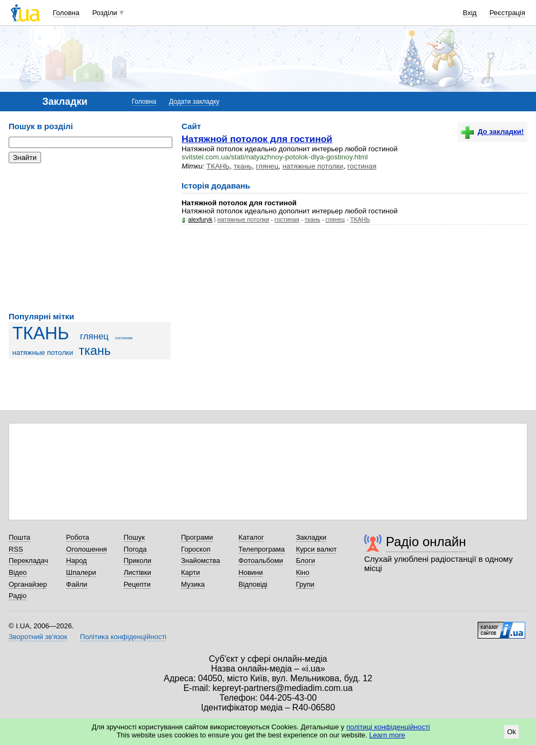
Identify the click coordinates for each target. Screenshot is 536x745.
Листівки (137, 572)
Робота (77, 537)
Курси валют (316, 549)
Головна (66, 13)
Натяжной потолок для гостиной (257, 138)
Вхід (470, 13)
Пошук (134, 537)
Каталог (251, 537)
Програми (197, 537)
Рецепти (137, 584)
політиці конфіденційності (388, 727)
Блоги (305, 560)
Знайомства (200, 560)
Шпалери (81, 572)
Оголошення (86, 549)
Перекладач (28, 560)
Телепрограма (261, 549)
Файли (76, 584)
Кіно (303, 572)
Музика (193, 584)
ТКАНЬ (40, 333)
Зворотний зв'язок (38, 637)
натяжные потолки (42, 352)
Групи (305, 584)
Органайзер (28, 584)
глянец (94, 336)
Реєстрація (507, 13)
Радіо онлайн (426, 541)
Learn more (387, 735)
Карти (190, 572)
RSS (16, 549)
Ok (511, 732)
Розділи (104, 13)
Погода (135, 549)
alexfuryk (200, 219)
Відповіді (252, 584)
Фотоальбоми (260, 560)
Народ (76, 560)
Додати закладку (194, 101)
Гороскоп (195, 549)
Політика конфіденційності (123, 637)
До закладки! (492, 131)
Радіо (17, 596)
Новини (250, 572)
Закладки (311, 537)
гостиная (123, 337)
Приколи (137, 560)
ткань (95, 351)
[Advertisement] (90, 237)
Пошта (19, 537)
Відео (18, 572)
